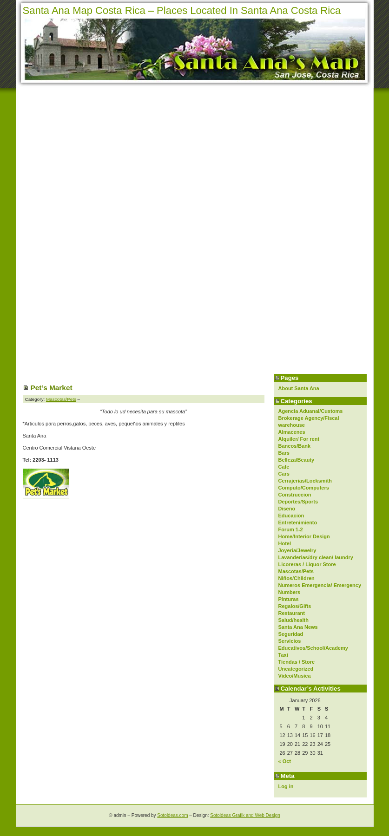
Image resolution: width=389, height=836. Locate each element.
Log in (286, 786)
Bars (284, 453)
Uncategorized (296, 669)
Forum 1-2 (290, 529)
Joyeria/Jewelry (297, 550)
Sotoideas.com (172, 815)
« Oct (284, 761)
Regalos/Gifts (294, 606)
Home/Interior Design (304, 536)
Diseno (287, 508)
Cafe (284, 467)
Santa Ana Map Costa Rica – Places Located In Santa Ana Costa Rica (182, 10)
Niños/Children (296, 578)
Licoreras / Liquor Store (307, 564)
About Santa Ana (298, 388)
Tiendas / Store (296, 662)
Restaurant (291, 613)
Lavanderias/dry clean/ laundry (315, 557)
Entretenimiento (297, 522)
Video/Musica (294, 676)
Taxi (283, 655)
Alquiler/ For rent (299, 439)
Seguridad (290, 634)
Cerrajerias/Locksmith (305, 480)
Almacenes (291, 432)
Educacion (291, 515)
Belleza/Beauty (296, 460)
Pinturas (288, 599)
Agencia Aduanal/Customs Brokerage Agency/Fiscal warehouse (310, 418)
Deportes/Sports (298, 501)
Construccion (294, 494)
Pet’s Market (52, 388)
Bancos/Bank (294, 446)
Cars (284, 474)
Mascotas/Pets (296, 571)
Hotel (284, 543)
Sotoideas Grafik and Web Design (245, 815)
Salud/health (293, 620)
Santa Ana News (298, 627)
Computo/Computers (303, 487)
